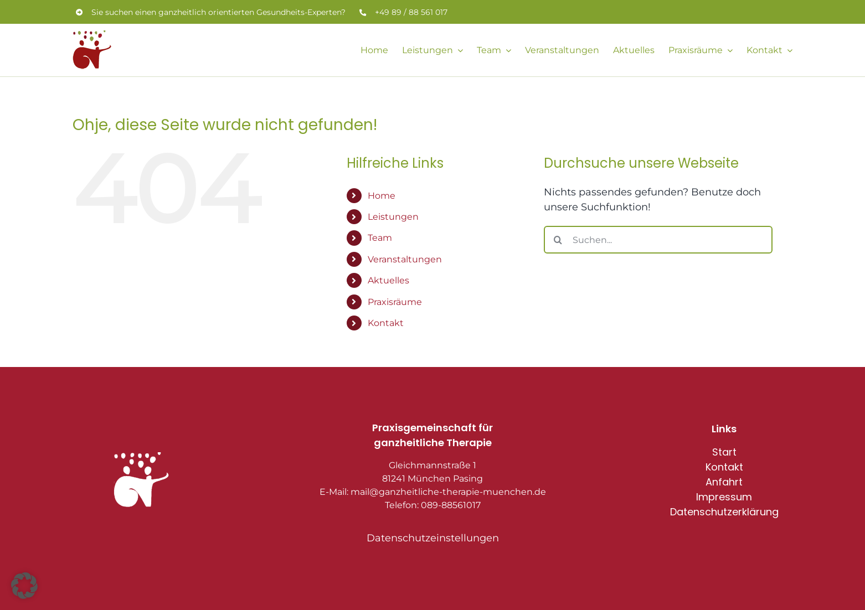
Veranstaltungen (405, 259)
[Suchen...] (658, 240)
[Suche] (557, 240)
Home (381, 195)
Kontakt (386, 323)
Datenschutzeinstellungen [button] (433, 538)
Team (380, 237)
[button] (24, 585)
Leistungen (393, 216)
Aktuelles (388, 280)
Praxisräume (395, 302)
